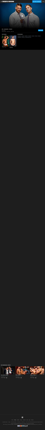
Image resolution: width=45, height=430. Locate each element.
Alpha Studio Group (28, 37)
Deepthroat (19, 37)
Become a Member (37, 1)
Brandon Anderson (11, 47)
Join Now (40, 30)
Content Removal (40, 424)
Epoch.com (7, 424)
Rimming (23, 37)
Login (43, 1)
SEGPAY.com (28, 424)
